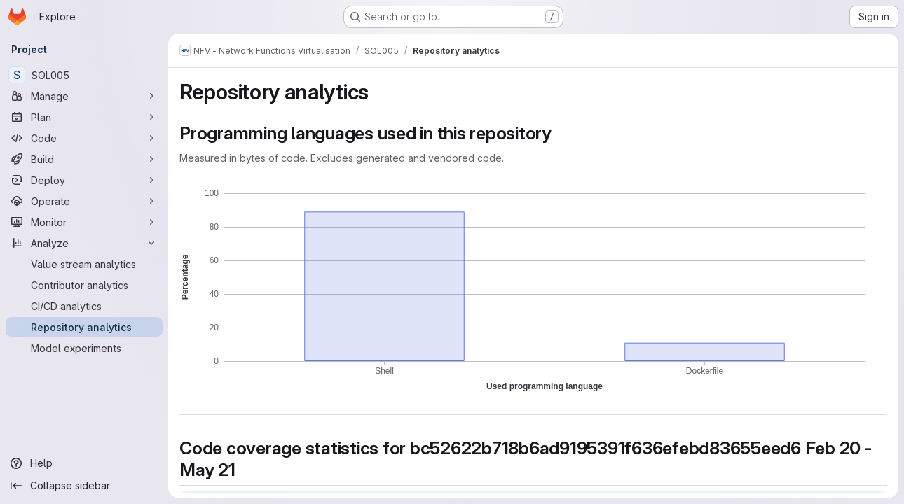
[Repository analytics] (84, 327)
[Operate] (84, 201)
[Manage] (84, 96)
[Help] (84, 463)
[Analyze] (84, 243)
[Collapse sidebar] (84, 486)
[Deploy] (84, 180)
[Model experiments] (84, 348)
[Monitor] (84, 222)
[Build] (84, 159)
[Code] (84, 138)
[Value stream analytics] (84, 264)
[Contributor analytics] (84, 285)
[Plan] (84, 117)
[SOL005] (84, 75)
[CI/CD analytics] (84, 306)
